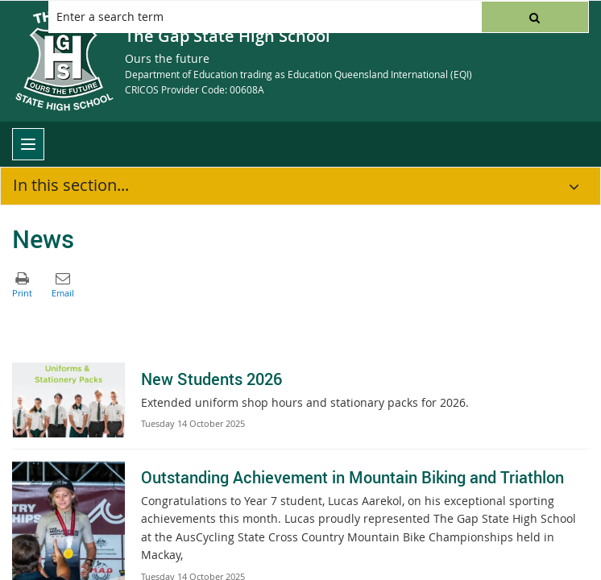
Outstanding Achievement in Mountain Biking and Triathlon (352, 477)
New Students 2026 (211, 379)
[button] (535, 17)
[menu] (28, 144)
